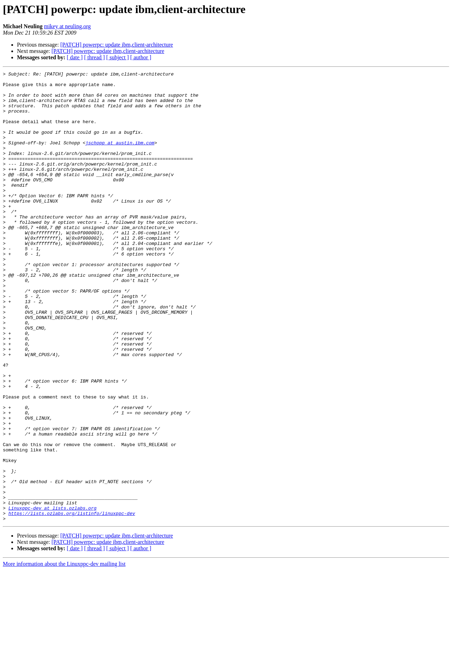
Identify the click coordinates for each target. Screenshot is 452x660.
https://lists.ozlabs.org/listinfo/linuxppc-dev (71, 602)
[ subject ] (117, 57)
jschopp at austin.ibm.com (119, 157)
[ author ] (140, 57)
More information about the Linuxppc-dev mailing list (64, 654)
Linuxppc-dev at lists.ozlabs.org (52, 596)
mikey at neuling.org (67, 26)
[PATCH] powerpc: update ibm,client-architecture (116, 45)
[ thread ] (94, 57)
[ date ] (75, 57)
